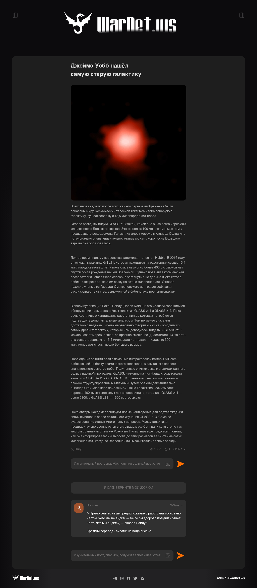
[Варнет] (28, 578)
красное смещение (133, 335)
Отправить (180, 463)
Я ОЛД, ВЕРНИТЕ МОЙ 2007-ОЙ (128, 488)
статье (101, 291)
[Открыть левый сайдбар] (15, 15)
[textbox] (122, 463)
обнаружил (164, 211)
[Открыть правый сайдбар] (242, 15)
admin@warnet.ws (231, 578)
